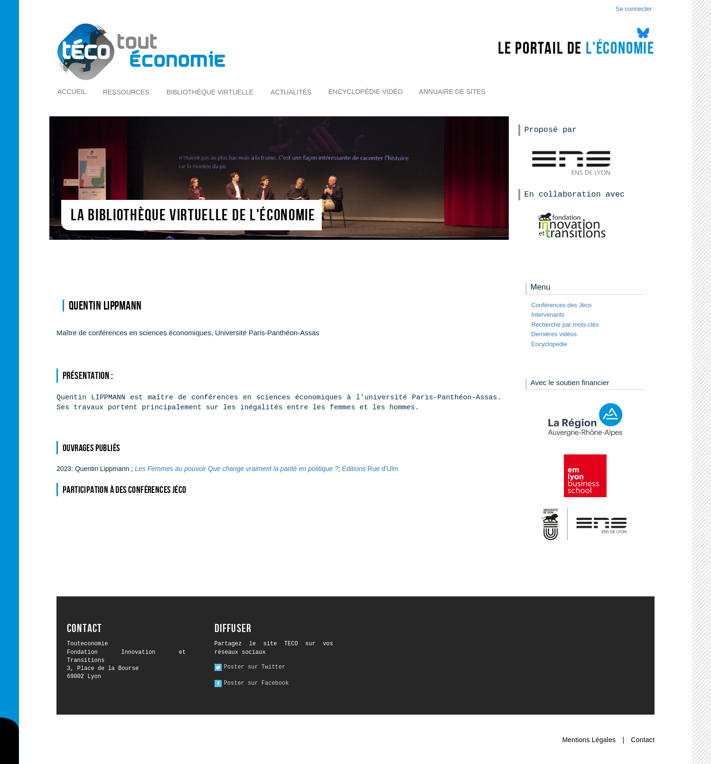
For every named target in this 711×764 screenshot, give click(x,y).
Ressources (126, 92)
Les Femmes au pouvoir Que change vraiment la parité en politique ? (236, 468)
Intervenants (547, 314)
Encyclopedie (549, 344)
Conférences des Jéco (561, 305)
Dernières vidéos (554, 334)
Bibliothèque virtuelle (210, 92)
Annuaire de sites (452, 91)
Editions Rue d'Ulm (370, 468)
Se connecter (634, 8)
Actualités (291, 92)
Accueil (71, 91)
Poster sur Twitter (255, 667)
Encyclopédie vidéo (365, 91)
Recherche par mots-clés (565, 324)
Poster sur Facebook (256, 683)
